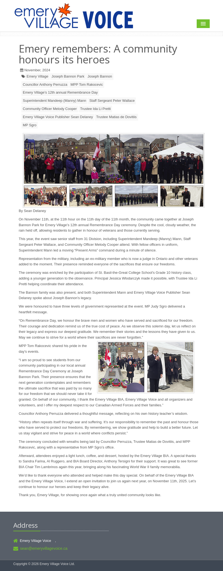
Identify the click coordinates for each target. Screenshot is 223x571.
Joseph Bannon (100, 76)
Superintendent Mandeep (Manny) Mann (54, 101)
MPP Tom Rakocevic (87, 84)
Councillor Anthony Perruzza (45, 84)
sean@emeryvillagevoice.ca (44, 548)
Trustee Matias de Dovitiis (116, 117)
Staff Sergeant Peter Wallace (112, 101)
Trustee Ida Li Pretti (95, 109)
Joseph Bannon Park (68, 76)
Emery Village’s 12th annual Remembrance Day (60, 92)
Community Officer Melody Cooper (50, 109)
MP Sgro (29, 125)
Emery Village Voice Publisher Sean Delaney (58, 117)
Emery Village (37, 76)
